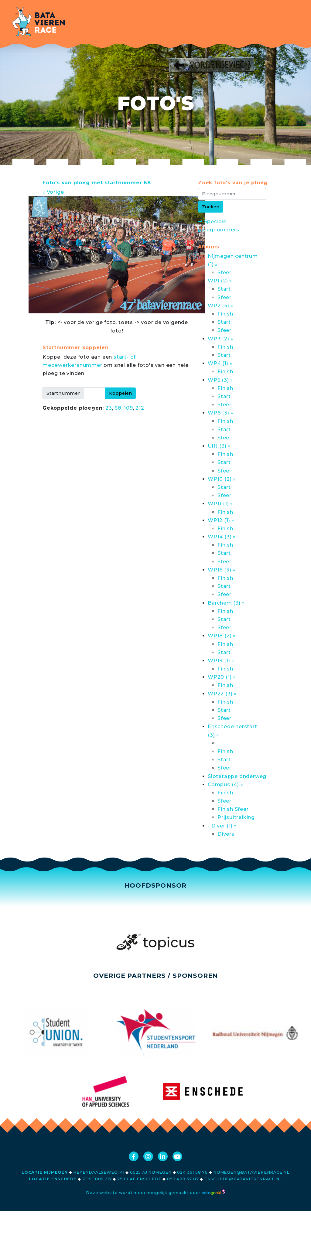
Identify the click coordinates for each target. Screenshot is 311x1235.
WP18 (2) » (222, 636)
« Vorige (53, 192)
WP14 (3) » (222, 537)
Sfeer (224, 272)
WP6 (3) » (220, 413)
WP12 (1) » (221, 520)
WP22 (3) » (222, 694)
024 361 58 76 (192, 1172)
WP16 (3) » (221, 570)
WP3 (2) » (220, 339)
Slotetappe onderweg (237, 776)
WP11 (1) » (220, 504)
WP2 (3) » (220, 306)
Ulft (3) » (219, 446)
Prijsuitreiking (236, 817)
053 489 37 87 (183, 1179)
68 (117, 408)
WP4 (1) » (220, 363)
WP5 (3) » (220, 380)
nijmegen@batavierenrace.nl (251, 1172)
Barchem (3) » (226, 603)
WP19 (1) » (221, 661)
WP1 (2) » (220, 281)
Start (224, 289)
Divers (225, 834)
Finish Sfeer (233, 809)
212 (139, 408)
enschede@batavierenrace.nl (243, 1179)
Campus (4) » (225, 784)
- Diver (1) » (222, 826)
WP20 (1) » (222, 677)
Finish (225, 314)
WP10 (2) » (222, 479)
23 (108, 408)
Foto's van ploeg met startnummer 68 (97, 183)
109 (128, 408)
